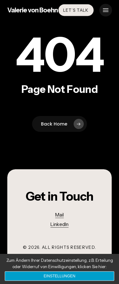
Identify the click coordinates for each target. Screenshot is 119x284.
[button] (105, 10)
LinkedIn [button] (59, 224)
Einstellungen (59, 276)
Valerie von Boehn (32, 10)
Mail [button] (59, 215)
